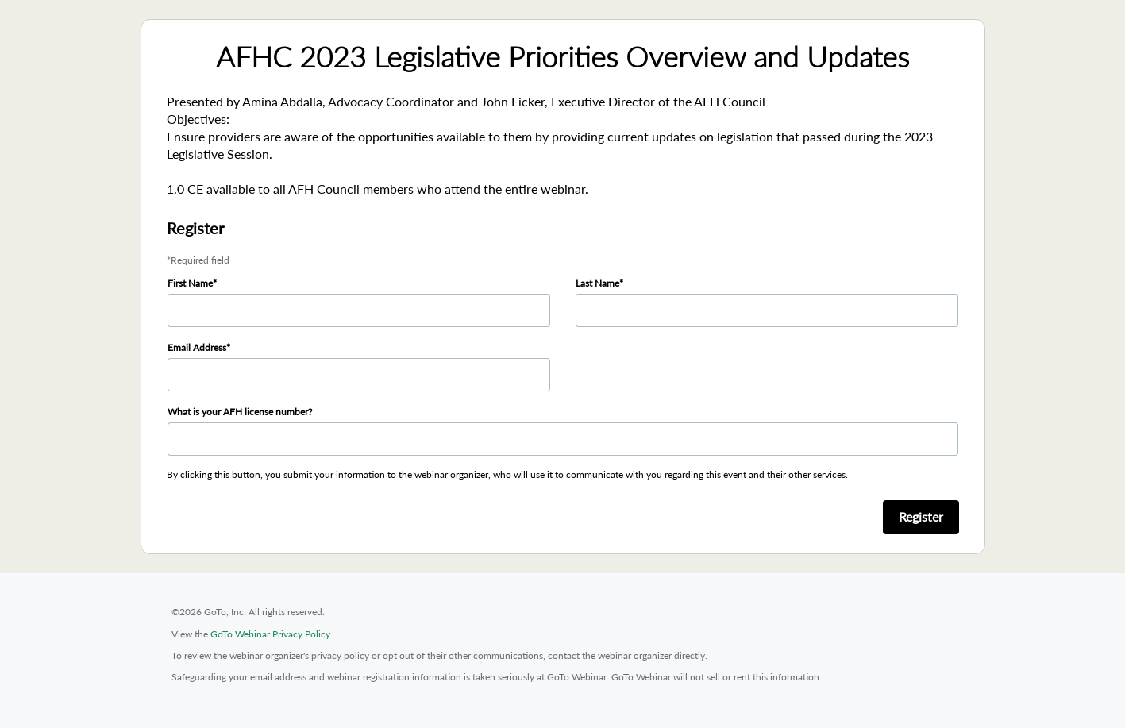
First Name (190, 283)
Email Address (197, 347)
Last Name (597, 283)
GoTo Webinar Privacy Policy (270, 634)
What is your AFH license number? (240, 412)
